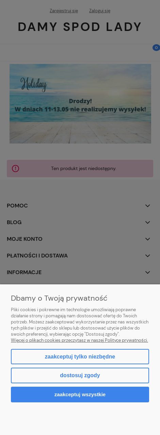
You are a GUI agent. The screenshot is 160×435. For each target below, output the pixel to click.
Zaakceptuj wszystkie (80, 394)
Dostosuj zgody (80, 375)
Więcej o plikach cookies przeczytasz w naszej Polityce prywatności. (79, 340)
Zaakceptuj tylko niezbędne (80, 356)
